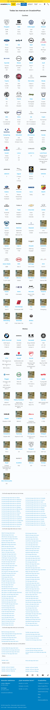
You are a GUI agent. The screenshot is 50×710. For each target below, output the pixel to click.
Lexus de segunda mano (31, 542)
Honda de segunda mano (8, 605)
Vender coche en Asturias (32, 669)
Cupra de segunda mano (8, 567)
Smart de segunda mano (31, 598)
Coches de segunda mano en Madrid (34, 507)
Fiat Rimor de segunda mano (9, 596)
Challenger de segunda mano (9, 558)
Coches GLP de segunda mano (9, 653)
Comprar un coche (23, 686)
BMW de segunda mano (8, 546)
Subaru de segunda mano (32, 604)
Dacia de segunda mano (8, 569)
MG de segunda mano (31, 562)
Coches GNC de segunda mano (33, 648)
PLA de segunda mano (31, 581)
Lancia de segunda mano (31, 539)
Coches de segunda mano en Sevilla (34, 519)
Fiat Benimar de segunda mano (10, 588)
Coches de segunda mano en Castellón (12, 518)
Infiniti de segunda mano (8, 615)
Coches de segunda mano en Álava (11, 497)
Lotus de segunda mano (31, 544)
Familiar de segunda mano (32, 632)
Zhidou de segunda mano (32, 625)
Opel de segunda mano (31, 575)
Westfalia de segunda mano (32, 621)
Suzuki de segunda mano (32, 606)
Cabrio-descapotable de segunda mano (12, 633)
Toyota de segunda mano (32, 611)
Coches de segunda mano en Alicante (11, 501)
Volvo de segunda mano (31, 615)
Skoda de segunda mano (31, 596)
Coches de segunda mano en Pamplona (35, 515)
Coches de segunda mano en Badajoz (11, 507)
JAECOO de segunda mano (9, 619)
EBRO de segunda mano (8, 579)
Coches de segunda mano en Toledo (34, 521)
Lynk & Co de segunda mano (32, 546)
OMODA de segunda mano (32, 573)
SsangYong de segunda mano (33, 600)
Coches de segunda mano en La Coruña (35, 504)
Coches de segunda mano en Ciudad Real (12, 520)
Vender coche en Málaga (31, 671)
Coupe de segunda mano (8, 639)
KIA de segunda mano (31, 533)
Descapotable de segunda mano (10, 641)
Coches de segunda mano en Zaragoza (35, 525)
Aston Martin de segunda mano (10, 538)
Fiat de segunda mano (7, 586)
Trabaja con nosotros (43, 683)
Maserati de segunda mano (32, 548)
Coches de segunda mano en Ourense (35, 513)
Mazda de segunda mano (32, 552)
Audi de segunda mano (8, 540)
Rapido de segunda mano (32, 587)
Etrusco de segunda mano (8, 582)
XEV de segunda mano (31, 623)
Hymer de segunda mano (8, 607)
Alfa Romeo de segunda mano (9, 536)
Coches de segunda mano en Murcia (34, 511)
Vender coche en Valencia (8, 671)
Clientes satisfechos (43, 700)
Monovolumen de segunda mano (34, 636)
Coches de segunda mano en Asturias (11, 505)
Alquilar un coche (23, 683)
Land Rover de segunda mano (33, 541)
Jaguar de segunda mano (8, 621)
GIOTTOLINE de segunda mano (10, 604)
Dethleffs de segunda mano (9, 573)
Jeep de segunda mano (8, 623)
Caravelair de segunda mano (9, 554)
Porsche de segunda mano (32, 583)
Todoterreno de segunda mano (33, 640)
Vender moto (5, 660)
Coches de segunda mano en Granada (35, 498)
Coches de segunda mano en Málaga (34, 509)
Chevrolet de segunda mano (9, 559)
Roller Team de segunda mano (33, 592)
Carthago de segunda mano (9, 556)
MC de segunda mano (31, 554)
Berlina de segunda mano (8, 631)
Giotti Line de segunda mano (9, 600)
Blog (39, 697)
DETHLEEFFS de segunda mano (10, 571)
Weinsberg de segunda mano (33, 619)
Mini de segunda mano (31, 565)
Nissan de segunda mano (31, 571)
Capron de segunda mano (8, 552)
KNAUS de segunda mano (32, 535)
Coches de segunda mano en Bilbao (11, 511)
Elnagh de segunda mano (8, 581)
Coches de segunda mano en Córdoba (11, 522)
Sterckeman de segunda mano (33, 602)
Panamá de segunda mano (32, 577)
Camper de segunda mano (8, 635)
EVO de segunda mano (8, 584)
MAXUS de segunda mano (32, 550)
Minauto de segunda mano (32, 564)
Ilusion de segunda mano (8, 611)
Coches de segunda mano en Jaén (34, 502)
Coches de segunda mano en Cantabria (12, 516)
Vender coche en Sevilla (31, 667)
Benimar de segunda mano (9, 542)
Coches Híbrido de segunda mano (34, 650)
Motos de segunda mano (31, 660)
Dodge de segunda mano (8, 575)
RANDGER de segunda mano (33, 585)
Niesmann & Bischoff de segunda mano (35, 569)
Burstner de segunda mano (9, 548)
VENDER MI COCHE (18, 4)
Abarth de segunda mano (8, 533)
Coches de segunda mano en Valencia (35, 523)
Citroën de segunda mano (8, 563)
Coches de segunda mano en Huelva (34, 500)
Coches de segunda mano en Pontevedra (36, 517)
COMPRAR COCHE (13, 4)
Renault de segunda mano (32, 588)
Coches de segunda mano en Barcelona (12, 509)
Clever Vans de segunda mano (9, 565)
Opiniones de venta (43, 691)
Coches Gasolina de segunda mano (10, 651)
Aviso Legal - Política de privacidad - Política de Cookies (13, 707)
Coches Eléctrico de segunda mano (11, 650)
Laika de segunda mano (31, 537)
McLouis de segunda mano (32, 556)
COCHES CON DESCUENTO (30, 4)
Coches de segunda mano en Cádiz (11, 515)
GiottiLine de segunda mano (9, 602)
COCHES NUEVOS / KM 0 (23, 4)
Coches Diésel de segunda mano (10, 648)
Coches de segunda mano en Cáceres (11, 513)
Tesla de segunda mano (31, 610)
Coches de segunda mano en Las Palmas (35, 505)
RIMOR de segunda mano (32, 590)
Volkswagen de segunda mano (33, 613)
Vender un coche (23, 689)
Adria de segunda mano (8, 535)
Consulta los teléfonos (6, 692)
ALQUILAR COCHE (36, 4)
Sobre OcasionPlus (43, 686)
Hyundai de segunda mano (9, 609)
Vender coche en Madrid (8, 667)
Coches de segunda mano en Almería (11, 503)
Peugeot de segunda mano (32, 579)
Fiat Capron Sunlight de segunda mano (12, 592)
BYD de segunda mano (7, 550)
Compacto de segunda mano (9, 637)
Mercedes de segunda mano (32, 558)
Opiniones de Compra (43, 689)
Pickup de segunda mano (32, 638)
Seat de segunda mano (31, 594)
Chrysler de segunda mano (9, 561)
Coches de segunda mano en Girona (11, 526)
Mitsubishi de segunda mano (32, 567)
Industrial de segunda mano (32, 634)
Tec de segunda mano (31, 608)
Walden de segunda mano (32, 617)
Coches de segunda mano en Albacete (11, 499)
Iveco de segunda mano (8, 617)
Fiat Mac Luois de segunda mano (10, 594)
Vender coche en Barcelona (9, 669)
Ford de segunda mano (8, 598)
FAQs (39, 694)
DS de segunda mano (7, 577)
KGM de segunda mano (8, 625)
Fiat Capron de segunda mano (9, 590)
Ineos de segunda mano (8, 613)
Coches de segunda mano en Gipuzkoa (12, 524)
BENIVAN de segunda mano (9, 544)
